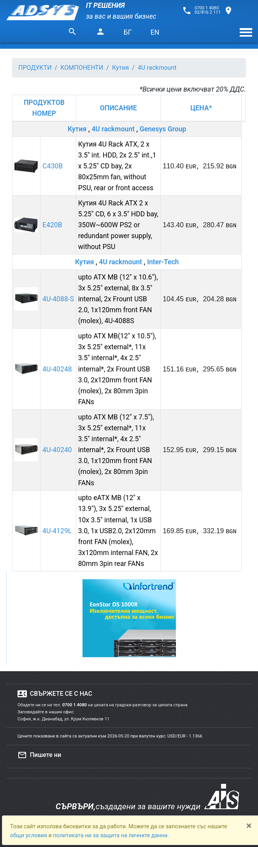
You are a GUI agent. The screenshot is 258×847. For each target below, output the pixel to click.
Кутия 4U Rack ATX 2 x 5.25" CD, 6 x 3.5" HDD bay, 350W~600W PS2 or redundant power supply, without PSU (118, 225)
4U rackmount (113, 129)
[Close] (249, 825)
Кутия (77, 129)
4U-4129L (57, 531)
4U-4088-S (58, 299)
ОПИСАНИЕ (118, 108)
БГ (128, 32)
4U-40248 (57, 369)
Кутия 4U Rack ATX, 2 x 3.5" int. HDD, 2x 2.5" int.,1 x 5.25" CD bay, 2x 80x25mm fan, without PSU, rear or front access (117, 166)
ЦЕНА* (201, 108)
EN (155, 32)
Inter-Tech (163, 262)
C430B (52, 166)
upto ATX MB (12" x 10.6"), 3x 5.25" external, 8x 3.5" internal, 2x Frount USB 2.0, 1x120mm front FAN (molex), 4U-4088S (118, 299)
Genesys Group (163, 129)
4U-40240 (57, 450)
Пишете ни (39, 755)
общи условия (29, 835)
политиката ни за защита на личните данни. (111, 835)
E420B (52, 225)
